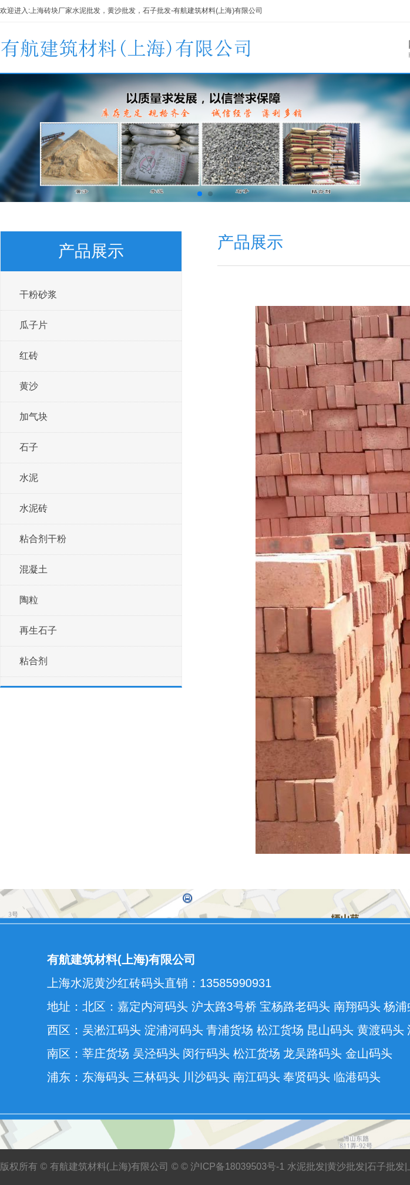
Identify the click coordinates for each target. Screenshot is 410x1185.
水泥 (28, 478)
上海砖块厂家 (51, 10)
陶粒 (28, 600)
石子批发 (386, 1166)
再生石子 (38, 630)
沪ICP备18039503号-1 (237, 1166)
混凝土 (33, 569)
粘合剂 (33, 661)
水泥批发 (306, 1166)
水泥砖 (33, 508)
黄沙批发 (346, 1166)
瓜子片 (33, 325)
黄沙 (28, 386)
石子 (28, 447)
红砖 (28, 356)
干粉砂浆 (38, 294)
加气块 (33, 417)
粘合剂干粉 (42, 539)
